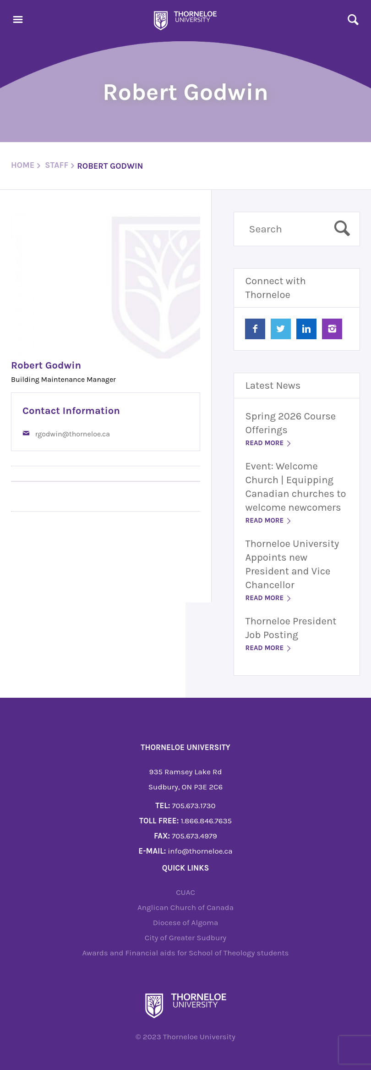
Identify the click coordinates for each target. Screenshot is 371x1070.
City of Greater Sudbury (186, 937)
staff (56, 165)
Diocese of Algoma (185, 922)
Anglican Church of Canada (185, 907)
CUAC (185, 892)
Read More (268, 443)
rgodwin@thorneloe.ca (72, 434)
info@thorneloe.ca (200, 850)
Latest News (272, 386)
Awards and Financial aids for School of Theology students (185, 952)
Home (22, 165)
